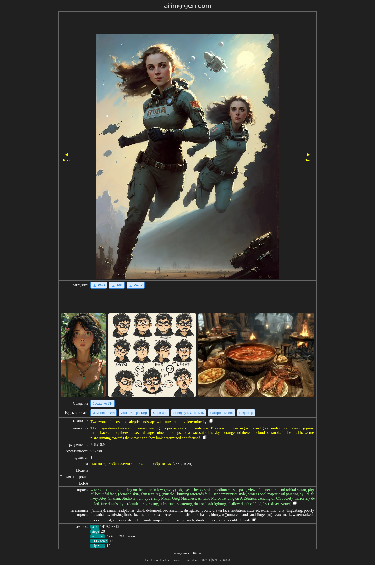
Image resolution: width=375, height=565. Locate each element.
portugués (166, 560)
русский (186, 560)
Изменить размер (134, 413)
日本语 (226, 560)
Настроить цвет (221, 413)
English (148, 560)
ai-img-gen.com (187, 5)
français (176, 560)
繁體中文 (217, 560)
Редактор (246, 413)
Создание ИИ (102, 403)
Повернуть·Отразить (188, 413)
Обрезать (160, 413)
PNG (99, 285)
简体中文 (206, 560)
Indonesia (195, 560)
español (157, 560)
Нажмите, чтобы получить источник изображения (130, 464)
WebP (136, 285)
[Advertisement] (179, 23)
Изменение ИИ (104, 413)
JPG (116, 285)
